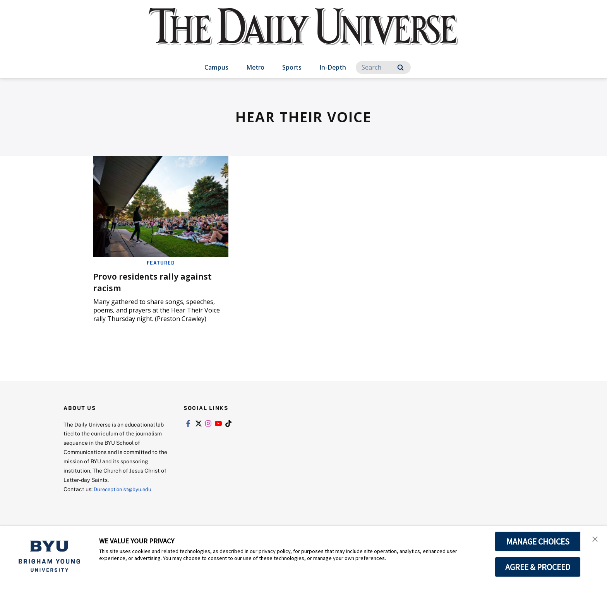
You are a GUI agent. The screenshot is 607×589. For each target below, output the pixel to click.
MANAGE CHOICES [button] (538, 541)
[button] (594, 539)
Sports (292, 67)
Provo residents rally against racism (158, 282)
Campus (216, 67)
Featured (161, 262)
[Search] (383, 67)
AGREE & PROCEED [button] (537, 567)
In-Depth (332, 67)
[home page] (303, 34)
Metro (255, 67)
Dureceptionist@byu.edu (125, 489)
